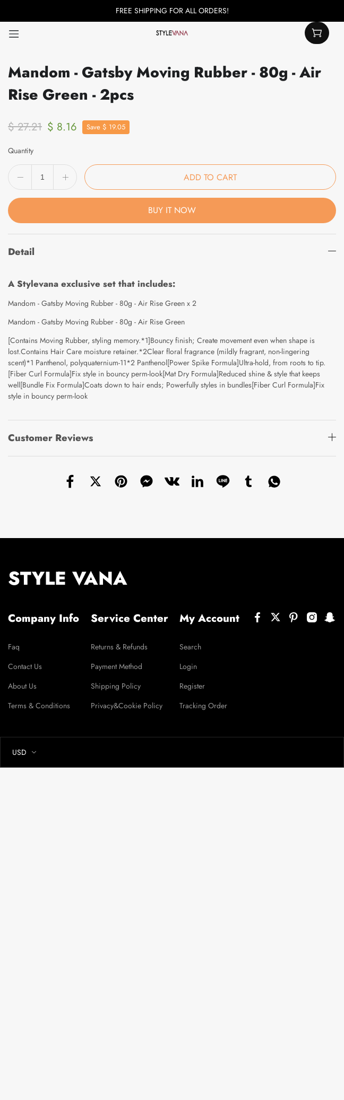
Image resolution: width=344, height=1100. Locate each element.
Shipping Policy (116, 686)
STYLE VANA (67, 578)
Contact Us (25, 666)
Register (192, 686)
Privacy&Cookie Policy (126, 705)
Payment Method (116, 666)
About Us (22, 686)
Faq (14, 646)
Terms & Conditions (39, 705)
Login (188, 666)
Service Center (129, 618)
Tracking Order (203, 705)
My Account (209, 618)
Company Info (43, 618)
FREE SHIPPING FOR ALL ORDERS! (172, 10)
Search (190, 646)
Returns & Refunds (119, 646)
